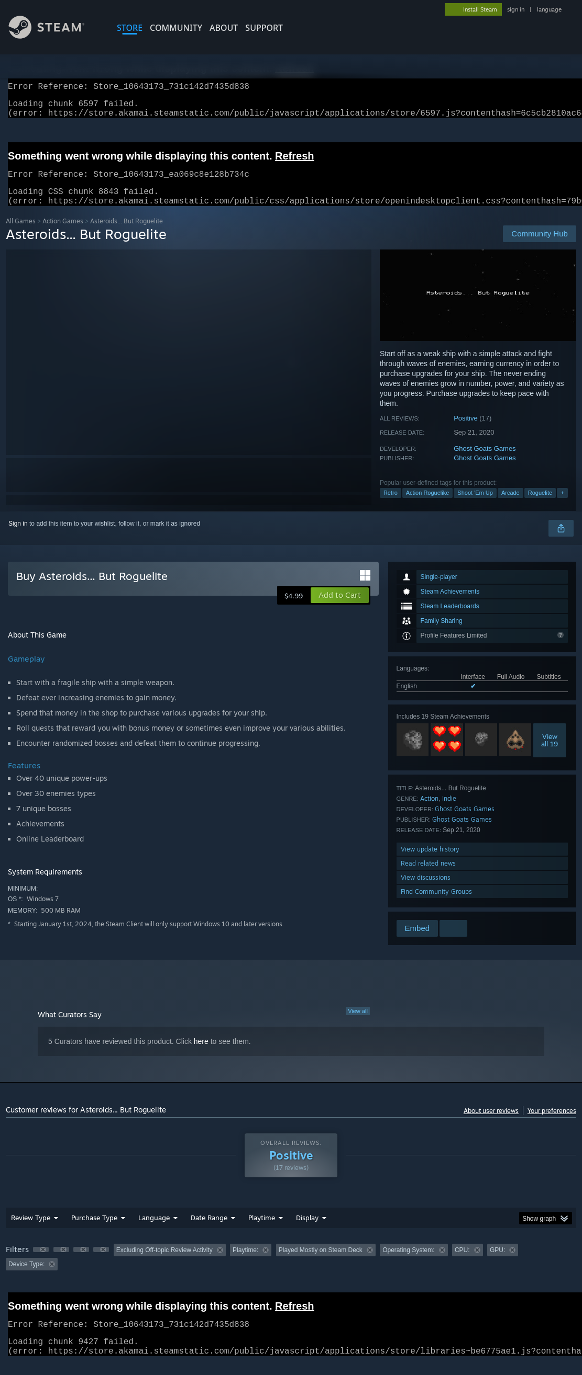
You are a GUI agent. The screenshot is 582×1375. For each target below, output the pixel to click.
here (201, 1054)
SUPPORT (264, 27)
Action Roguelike (427, 505)
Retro (390, 505)
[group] (291, 1269)
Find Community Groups (436, 904)
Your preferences (552, 1123)
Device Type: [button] (26, 1276)
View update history (430, 862)
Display (307, 1230)
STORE (129, 27)
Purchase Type (94, 1230)
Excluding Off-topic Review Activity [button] (164, 1262)
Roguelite (540, 505)
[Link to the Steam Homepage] (54, 35)
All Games (21, 233)
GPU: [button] (497, 1262)
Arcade (510, 505)
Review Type (30, 1230)
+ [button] (562, 505)
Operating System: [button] (408, 1262)
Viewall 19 (549, 752)
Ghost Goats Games (485, 461)
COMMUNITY (176, 27)
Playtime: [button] (245, 1262)
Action (429, 811)
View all (358, 1023)
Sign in (18, 536)
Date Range (209, 1230)
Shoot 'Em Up (475, 505)
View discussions (426, 890)
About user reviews (491, 1123)
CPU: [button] (462, 1262)
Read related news (428, 876)
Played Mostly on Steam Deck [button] (321, 1262)
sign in (515, 9)
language (549, 9)
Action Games (62, 233)
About (224, 27)
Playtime (261, 1230)
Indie (449, 811)
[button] (339, 607)
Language (154, 1230)
